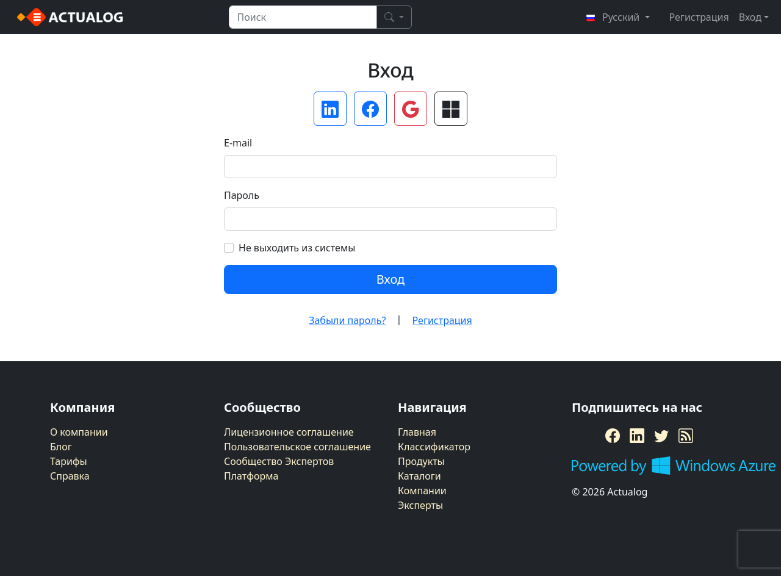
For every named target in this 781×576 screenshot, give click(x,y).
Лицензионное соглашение (289, 432)
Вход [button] (750, 17)
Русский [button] (614, 17)
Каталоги (419, 476)
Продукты (421, 461)
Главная (417, 432)
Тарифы (68, 461)
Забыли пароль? (347, 320)
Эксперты (420, 505)
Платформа (251, 476)
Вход (390, 279)
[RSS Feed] (685, 436)
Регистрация (699, 17)
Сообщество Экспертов (279, 461)
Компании (422, 490)
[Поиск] (394, 17)
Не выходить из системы (297, 247)
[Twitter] (661, 436)
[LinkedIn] (637, 436)
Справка (70, 476)
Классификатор (434, 446)
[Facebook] (612, 436)
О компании (79, 432)
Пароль (241, 195)
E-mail (238, 142)
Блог (61, 446)
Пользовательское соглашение (297, 446)
